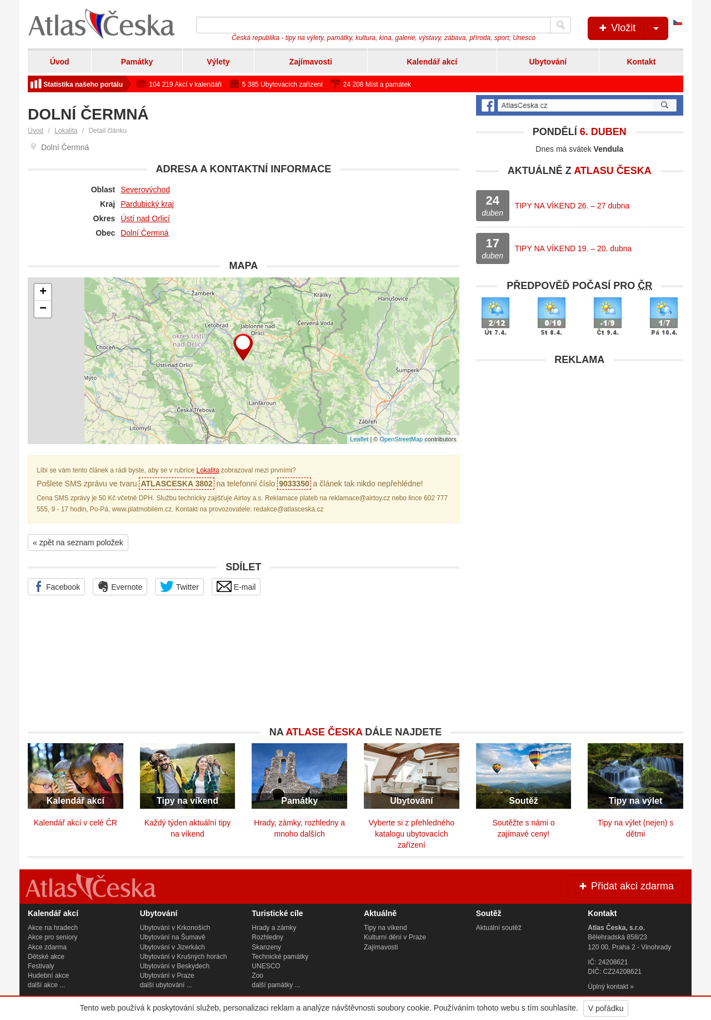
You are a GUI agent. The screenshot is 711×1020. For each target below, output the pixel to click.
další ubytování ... (166, 985)
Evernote (120, 586)
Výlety (218, 61)
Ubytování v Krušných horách (183, 957)
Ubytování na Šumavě (173, 937)
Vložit (632, 28)
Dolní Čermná (144, 232)
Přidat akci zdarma (625, 886)
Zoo (257, 975)
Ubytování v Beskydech (174, 966)
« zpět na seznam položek (78, 542)
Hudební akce (48, 975)
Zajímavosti (310, 61)
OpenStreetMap (401, 439)
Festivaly (41, 966)
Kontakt (641, 61)
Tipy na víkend (385, 928)
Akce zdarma (47, 947)
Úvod (59, 61)
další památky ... (276, 985)
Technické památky (280, 957)
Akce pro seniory (52, 937)
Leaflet (359, 439)
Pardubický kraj (147, 204)
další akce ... (46, 985)
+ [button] (43, 292)
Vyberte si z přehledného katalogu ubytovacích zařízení (411, 833)
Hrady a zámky (274, 928)
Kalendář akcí (432, 61)
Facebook (56, 586)
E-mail (236, 586)
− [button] (43, 309)
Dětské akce (46, 957)
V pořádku (606, 1008)
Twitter (179, 586)
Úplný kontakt (608, 987)
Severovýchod (145, 189)
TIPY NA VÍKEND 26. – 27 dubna (572, 205)
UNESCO (266, 966)
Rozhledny (267, 937)
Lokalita (65, 131)
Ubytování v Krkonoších (175, 928)
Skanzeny (266, 947)
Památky (137, 61)
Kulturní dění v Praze (395, 937)
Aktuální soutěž (499, 928)
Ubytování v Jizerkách (172, 947)
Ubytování (548, 61)
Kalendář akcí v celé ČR (75, 822)
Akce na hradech (53, 928)
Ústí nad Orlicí (145, 218)
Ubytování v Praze (167, 975)
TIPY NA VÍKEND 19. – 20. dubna (573, 248)
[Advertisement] (580, 449)
